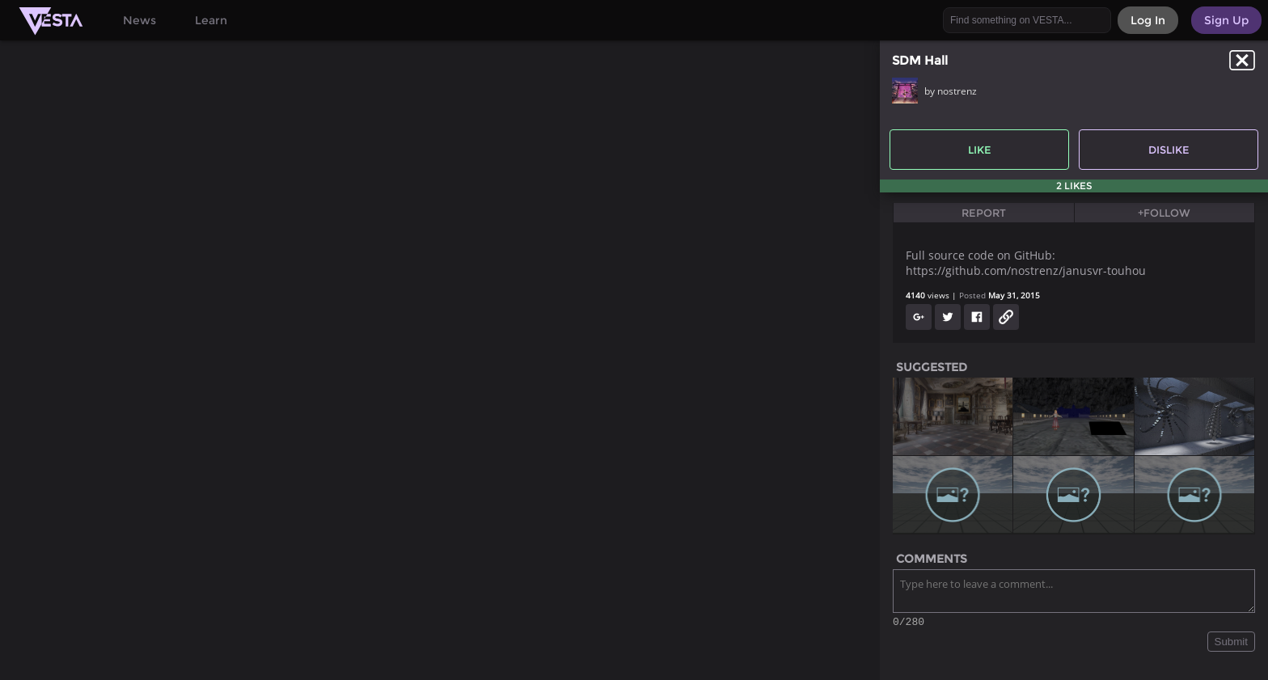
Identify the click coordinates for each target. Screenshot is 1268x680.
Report (984, 212)
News (139, 20)
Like (979, 149)
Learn (211, 20)
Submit (1231, 644)
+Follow (1164, 212)
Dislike (1169, 149)
